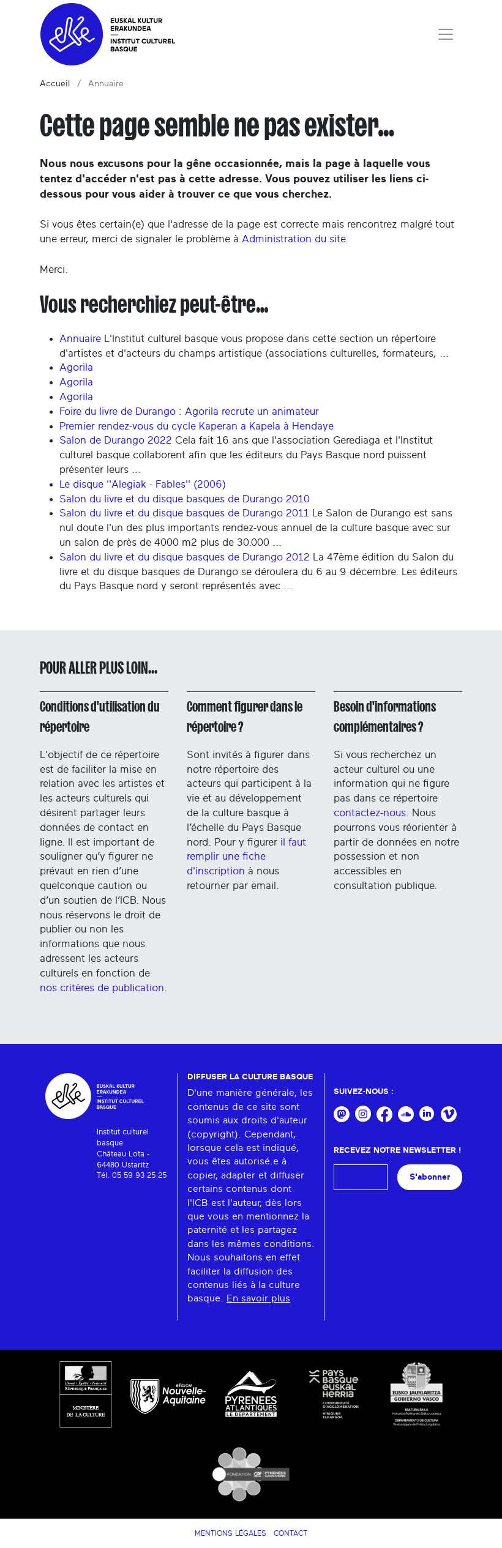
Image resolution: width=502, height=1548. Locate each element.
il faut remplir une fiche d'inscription (246, 857)
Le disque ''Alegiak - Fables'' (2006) (142, 484)
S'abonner (430, 1176)
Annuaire (80, 338)
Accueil (55, 84)
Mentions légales (230, 1533)
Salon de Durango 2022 (115, 440)
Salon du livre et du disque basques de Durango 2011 (184, 513)
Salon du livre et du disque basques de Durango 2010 (184, 499)
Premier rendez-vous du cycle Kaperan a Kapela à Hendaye (196, 426)
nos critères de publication (102, 988)
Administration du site (293, 239)
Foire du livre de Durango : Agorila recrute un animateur (189, 411)
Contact (290, 1533)
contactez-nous (370, 813)
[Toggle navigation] (445, 34)
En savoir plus (258, 1298)
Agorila (76, 367)
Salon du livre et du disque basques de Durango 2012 (184, 557)
